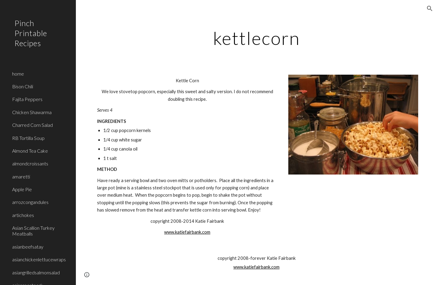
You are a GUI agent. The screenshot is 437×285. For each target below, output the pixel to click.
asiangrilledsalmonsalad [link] (36, 272)
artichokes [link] (23, 215)
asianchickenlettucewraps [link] (39, 259)
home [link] (18, 73)
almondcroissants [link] (30, 163)
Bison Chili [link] (22, 86)
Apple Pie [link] (22, 189)
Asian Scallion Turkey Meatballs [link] (33, 230)
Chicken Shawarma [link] (32, 112)
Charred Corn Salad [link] (32, 125)
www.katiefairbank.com (187, 232)
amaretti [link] (21, 176)
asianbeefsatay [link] (27, 246)
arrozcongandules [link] (30, 202)
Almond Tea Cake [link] (30, 151)
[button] (429, 8)
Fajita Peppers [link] (27, 99)
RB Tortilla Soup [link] (28, 138)
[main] (256, 37)
